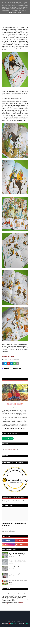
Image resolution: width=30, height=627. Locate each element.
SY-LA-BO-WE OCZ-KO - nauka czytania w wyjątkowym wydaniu (17, 560)
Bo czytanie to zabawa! (15, 567)
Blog (9, 621)
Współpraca (19, 621)
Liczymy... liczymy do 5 (15, 574)
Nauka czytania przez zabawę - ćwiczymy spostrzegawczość (17, 554)
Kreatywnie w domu (10, 449)
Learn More (12, 12)
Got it (19, 12)
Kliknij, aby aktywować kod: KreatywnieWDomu (14, 501)
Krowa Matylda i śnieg (8, 356)
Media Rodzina (8, 359)
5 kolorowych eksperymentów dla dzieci (18, 581)
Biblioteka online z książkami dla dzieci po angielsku (14, 524)
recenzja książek (15, 359)
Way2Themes (14, 623)
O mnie (13, 621)
